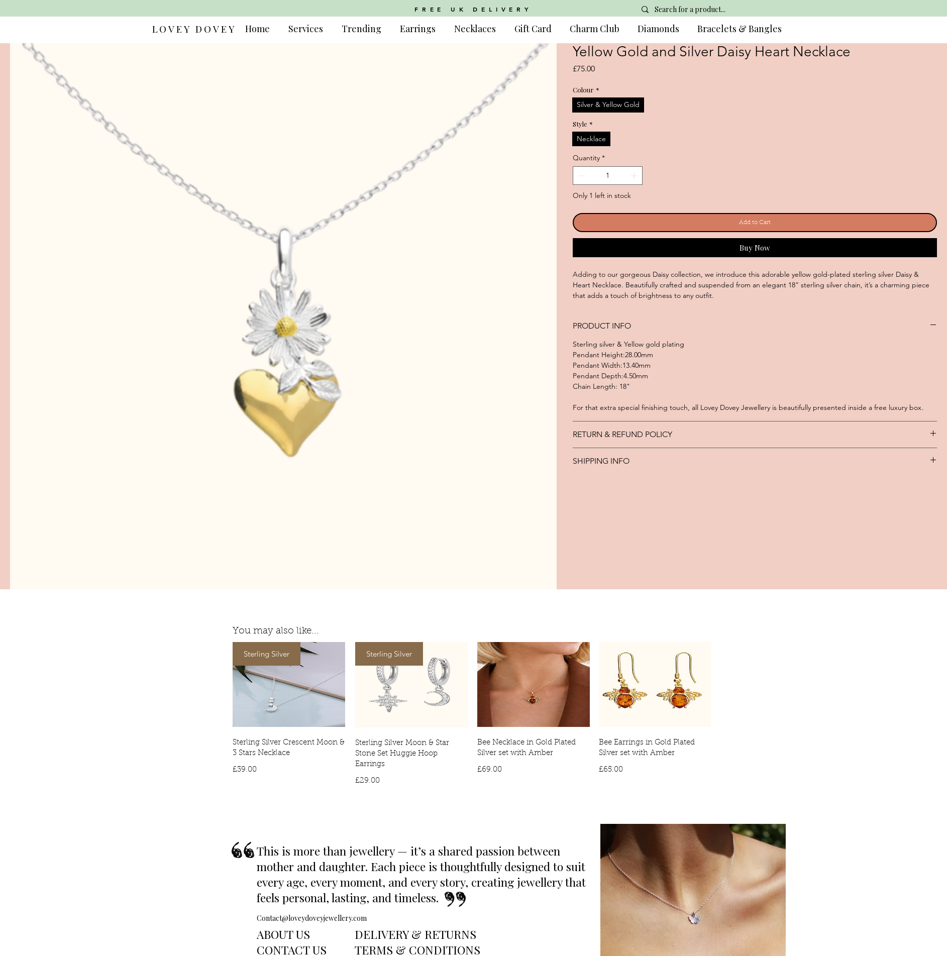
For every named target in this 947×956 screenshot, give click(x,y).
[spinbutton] (607, 175)
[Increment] (634, 175)
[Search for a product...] (708, 9)
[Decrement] (580, 175)
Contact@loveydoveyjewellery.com (312, 918)
